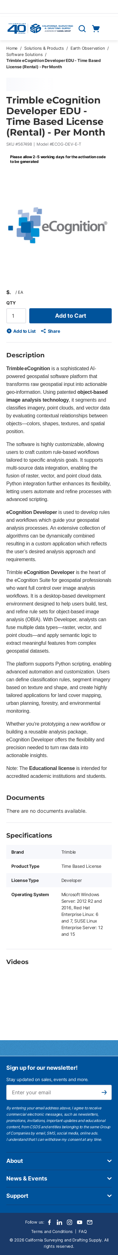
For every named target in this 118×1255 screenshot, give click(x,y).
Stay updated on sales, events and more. (47, 1079)
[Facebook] (49, 1222)
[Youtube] (79, 1222)
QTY (10, 302)
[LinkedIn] (59, 1222)
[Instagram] (69, 1222)
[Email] (90, 1222)
